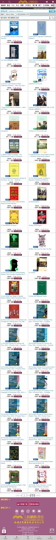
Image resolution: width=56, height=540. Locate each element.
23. (14, 298)
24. (38, 296)
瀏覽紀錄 (39, 537)
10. (38, 131)
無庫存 (8, 42)
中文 (13, 5)
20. (40, 249)
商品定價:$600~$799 (22, 14)
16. (34, 202)
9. (4, 131)
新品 (8, 5)
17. (8, 225)
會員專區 (50, 537)
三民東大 (28, 5)
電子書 (34, 5)
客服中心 (16, 537)
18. (35, 225)
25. (13, 321)
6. (35, 84)
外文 (17, 5)
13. (13, 179)
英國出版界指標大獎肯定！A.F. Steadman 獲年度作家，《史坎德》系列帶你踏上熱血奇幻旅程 (48, 8)
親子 (40, 5)
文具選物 (46, 5)
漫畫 (52, 5)
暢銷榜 (3, 5)
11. (12, 156)
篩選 (52, 11)
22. (32, 272)
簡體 (21, 5)
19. (9, 249)
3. (9, 60)
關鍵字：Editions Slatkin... (8, 14)
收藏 (28, 537)
